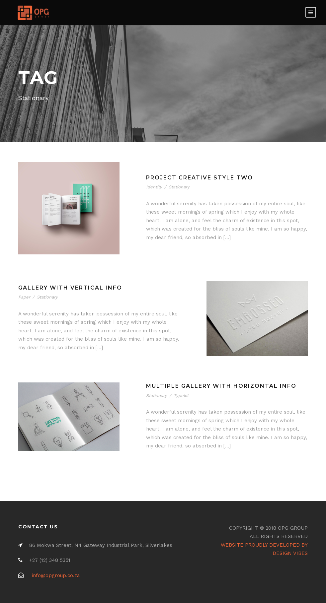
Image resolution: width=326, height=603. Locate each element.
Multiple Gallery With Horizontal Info (221, 386)
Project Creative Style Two (199, 177)
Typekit (181, 395)
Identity (154, 186)
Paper (24, 297)
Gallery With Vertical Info (70, 288)
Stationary (179, 186)
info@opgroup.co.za (56, 575)
